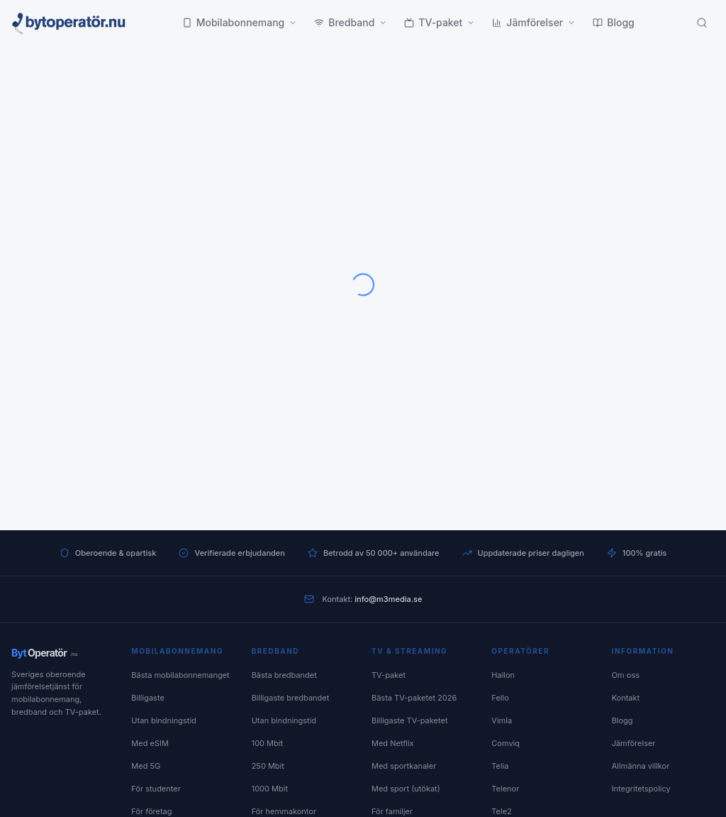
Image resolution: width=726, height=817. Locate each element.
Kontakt (626, 698)
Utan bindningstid (163, 720)
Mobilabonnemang (240, 22)
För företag (151, 811)
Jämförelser (534, 22)
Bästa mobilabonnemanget (180, 675)
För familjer (392, 811)
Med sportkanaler (404, 766)
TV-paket (439, 22)
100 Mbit (267, 743)
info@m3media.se (388, 599)
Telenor (505, 789)
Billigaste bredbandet (291, 698)
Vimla (501, 720)
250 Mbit (268, 766)
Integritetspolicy (641, 789)
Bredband (350, 22)
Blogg (614, 22)
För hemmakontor (284, 811)
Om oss (626, 675)
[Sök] (702, 22)
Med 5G (145, 766)
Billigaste (147, 698)
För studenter (156, 789)
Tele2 (501, 811)
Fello (499, 698)
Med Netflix (393, 743)
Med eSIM (150, 743)
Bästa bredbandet (284, 675)
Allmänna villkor (641, 766)
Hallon (503, 675)
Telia (499, 766)
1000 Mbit (270, 789)
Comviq (505, 743)
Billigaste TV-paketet (410, 720)
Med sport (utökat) (406, 789)
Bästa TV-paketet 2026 (414, 698)
